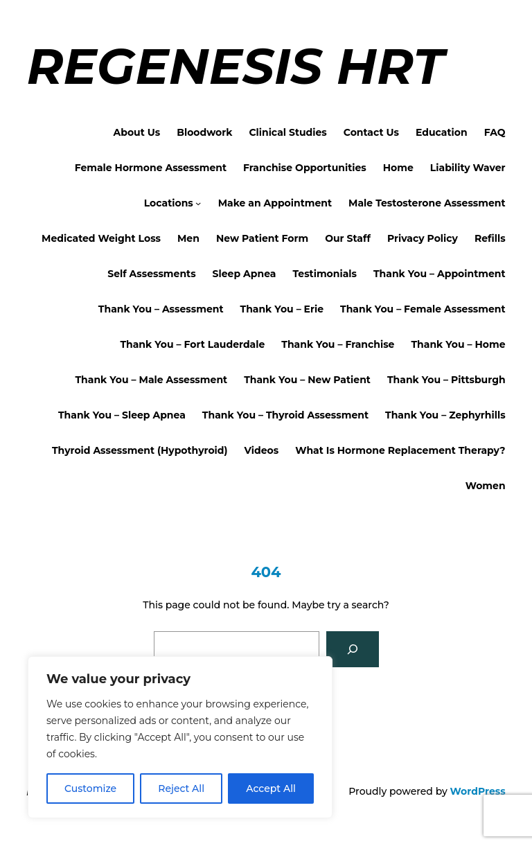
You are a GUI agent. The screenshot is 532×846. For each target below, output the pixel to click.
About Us (137, 132)
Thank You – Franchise (337, 344)
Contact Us (371, 132)
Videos (262, 450)
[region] (180, 737)
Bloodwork (204, 132)
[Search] (352, 649)
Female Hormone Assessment (151, 167)
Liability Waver (468, 167)
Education (442, 132)
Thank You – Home (458, 344)
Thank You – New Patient (307, 379)
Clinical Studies (287, 132)
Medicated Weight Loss (101, 238)
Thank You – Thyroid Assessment (285, 415)
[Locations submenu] (198, 203)
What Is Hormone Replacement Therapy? (400, 450)
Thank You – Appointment (439, 273)
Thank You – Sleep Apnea (122, 415)
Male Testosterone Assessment (427, 203)
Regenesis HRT (234, 65)
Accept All (271, 788)
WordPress (478, 791)
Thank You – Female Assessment (423, 309)
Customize (90, 788)
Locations (168, 203)
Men (188, 238)
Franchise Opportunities (304, 167)
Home (398, 167)
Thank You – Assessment (161, 309)
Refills (490, 238)
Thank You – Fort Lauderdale (192, 344)
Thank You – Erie (281, 309)
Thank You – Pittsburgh (446, 379)
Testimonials (324, 273)
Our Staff (348, 238)
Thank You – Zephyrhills (445, 415)
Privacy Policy (422, 238)
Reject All (181, 788)
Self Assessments (151, 273)
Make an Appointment (275, 203)
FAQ (495, 132)
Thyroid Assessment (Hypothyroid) (140, 450)
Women (486, 485)
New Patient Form (262, 238)
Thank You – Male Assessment (151, 379)
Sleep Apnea (244, 273)
